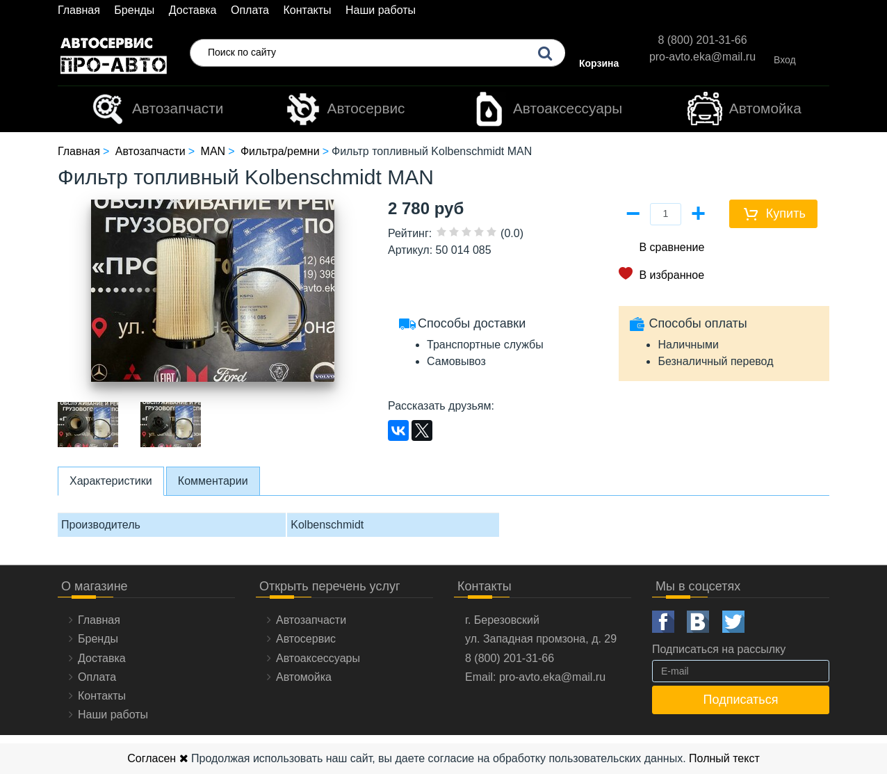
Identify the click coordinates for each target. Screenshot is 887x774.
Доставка (193, 10)
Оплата (250, 10)
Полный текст (724, 758)
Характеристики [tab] (111, 481)
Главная (79, 10)
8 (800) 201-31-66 (702, 40)
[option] (88, 424)
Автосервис (345, 109)
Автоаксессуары (546, 109)
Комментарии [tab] (213, 481)
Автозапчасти (156, 109)
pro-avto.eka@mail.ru (702, 57)
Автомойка (744, 109)
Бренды (134, 10)
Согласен (157, 758)
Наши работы (380, 10)
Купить (786, 213)
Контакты (307, 10)
